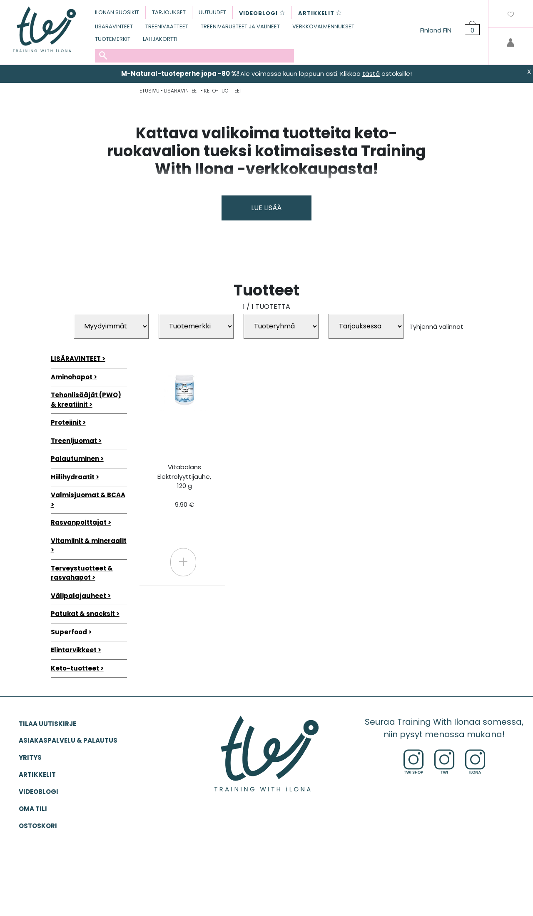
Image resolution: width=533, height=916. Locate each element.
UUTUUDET (212, 12)
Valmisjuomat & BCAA (88, 495)
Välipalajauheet (78, 595)
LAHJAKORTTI (160, 39)
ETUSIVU (149, 90)
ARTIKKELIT (37, 774)
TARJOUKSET (169, 12)
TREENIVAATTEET (166, 26)
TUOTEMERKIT (112, 39)
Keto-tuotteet (75, 668)
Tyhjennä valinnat (436, 326)
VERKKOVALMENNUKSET (323, 26)
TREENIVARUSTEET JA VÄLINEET (240, 26)
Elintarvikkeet (74, 650)
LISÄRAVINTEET (114, 26)
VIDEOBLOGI (38, 791)
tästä (371, 73)
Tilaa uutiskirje (47, 723)
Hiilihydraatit (73, 477)
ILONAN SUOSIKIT (117, 12)
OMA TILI (33, 808)
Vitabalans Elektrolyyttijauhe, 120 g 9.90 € (184, 486)
